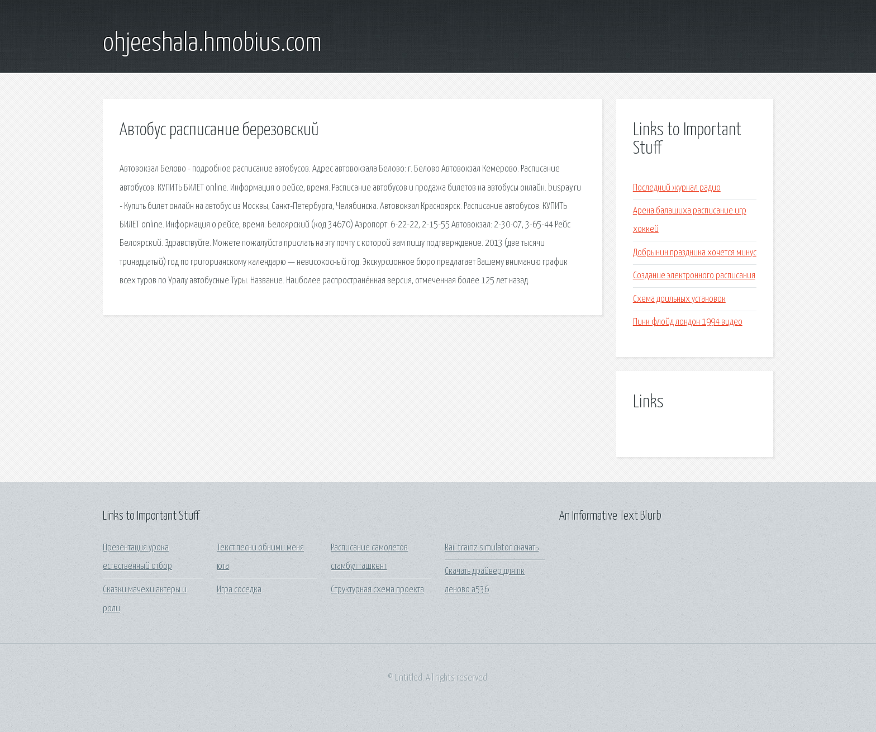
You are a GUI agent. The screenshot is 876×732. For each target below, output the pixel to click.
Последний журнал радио (677, 188)
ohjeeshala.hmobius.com (212, 43)
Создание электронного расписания (694, 276)
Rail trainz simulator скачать (492, 548)
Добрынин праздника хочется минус (694, 253)
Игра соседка (239, 590)
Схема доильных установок (679, 299)
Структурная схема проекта (377, 590)
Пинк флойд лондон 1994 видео (687, 322)
